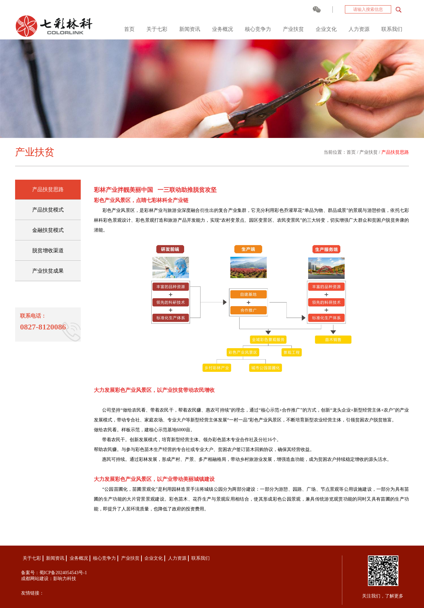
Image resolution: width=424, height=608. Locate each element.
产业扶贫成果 (48, 271)
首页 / (353, 152)
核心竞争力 (258, 29)
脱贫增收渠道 (48, 250)
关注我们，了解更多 (382, 596)
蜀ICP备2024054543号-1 (63, 572)
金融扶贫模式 (48, 230)
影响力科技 (64, 578)
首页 (129, 29)
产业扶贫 (293, 29)
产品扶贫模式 (48, 210)
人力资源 (359, 29)
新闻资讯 (189, 29)
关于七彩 (156, 29)
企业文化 (326, 29)
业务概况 (222, 29)
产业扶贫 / (370, 152)
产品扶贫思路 (395, 152)
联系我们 (391, 29)
